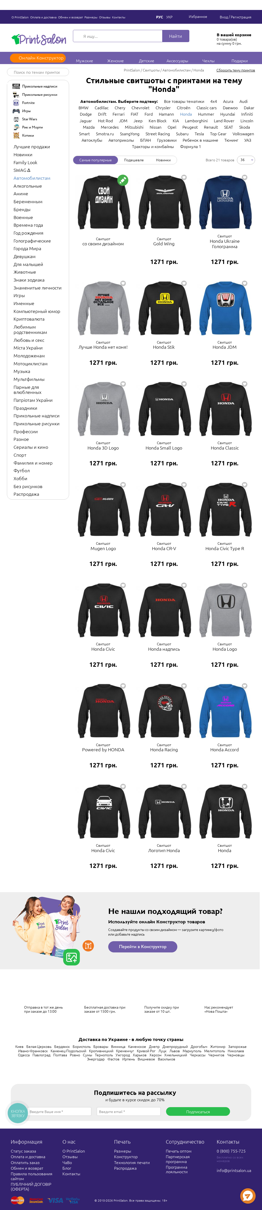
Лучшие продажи (32, 146)
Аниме (21, 193)
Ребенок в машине (200, 140)
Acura (228, 101)
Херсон (155, 1054)
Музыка (22, 371)
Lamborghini (196, 120)
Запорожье (237, 1046)
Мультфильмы (29, 379)
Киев (19, 1046)
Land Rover (224, 120)
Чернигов (216, 1054)
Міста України (28, 347)
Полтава (60, 1054)
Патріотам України (33, 400)
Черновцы (235, 1054)
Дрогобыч (199, 1046)
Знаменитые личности (38, 288)
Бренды (22, 209)
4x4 (213, 101)
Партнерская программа (178, 1159)
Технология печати (132, 1162)
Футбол (22, 470)
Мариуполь (192, 1050)
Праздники (25, 408)
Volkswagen (243, 133)
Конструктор (126, 1156)
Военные (23, 217)
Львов (174, 1050)
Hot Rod (105, 120)
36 (243, 159)
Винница (118, 1046)
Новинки (23, 154)
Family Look (25, 162)
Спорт (20, 455)
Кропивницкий (101, 1050)
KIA (176, 120)
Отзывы (105, 17)
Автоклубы (92, 140)
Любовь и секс (29, 340)
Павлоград (41, 1054)
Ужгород (123, 1054)
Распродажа (26, 494)
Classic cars (206, 107)
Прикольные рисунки (37, 423)
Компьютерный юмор (37, 311)
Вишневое (146, 1058)
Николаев (236, 1050)
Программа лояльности (177, 1169)
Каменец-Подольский (68, 1050)
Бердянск (62, 1046)
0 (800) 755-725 (231, 1150)
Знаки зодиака (29, 280)
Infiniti (247, 114)
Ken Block (158, 120)
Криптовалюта (29, 319)
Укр (169, 16)
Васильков (166, 1058)
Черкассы (197, 1054)
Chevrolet (140, 107)
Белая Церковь (38, 1046)
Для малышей (28, 264)
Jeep (138, 120)
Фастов (113, 1058)
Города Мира (27, 248)
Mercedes (110, 127)
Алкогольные (28, 186)
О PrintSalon (20, 17)
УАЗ (247, 140)
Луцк (162, 1050)
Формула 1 (190, 146)
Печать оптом (179, 1151)
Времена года (28, 225)
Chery (120, 107)
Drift (102, 114)
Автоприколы (121, 140)
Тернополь (104, 1054)
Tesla (199, 133)
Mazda (89, 127)
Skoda (244, 127)
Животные (25, 272)
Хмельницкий (175, 1054)
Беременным (28, 201)
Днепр (154, 1046)
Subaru (182, 133)
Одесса (24, 1054)
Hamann (166, 114)
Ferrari (119, 114)
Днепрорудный (175, 1046)
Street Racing (158, 133)
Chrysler (163, 107)
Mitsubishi (134, 127)
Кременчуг (125, 1050)
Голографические (32, 241)
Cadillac (101, 107)
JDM (123, 120)
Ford (149, 114)
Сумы (87, 1054)
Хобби (20, 478)
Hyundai (227, 114)
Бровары (100, 1046)
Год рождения (28, 233)
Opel (172, 127)
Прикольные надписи (37, 415)
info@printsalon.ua (234, 1170)
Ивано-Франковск (33, 1050)
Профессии (26, 431)
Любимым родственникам (30, 329)
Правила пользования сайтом (31, 1176)
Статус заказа (23, 1151)
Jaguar (86, 120)
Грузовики (167, 140)
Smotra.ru (105, 133)
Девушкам (25, 256)
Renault (211, 127)
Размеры (90, 17)
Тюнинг (231, 140)
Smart (84, 133)
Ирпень (128, 1058)
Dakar (249, 107)
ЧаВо (67, 1162)
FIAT (134, 114)
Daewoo (230, 107)
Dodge (86, 114)
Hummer (206, 114)
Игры (19, 295)
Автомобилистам (32, 178)
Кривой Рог (146, 1050)
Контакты (118, 17)
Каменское (137, 1046)
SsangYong (129, 133)
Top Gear (218, 133)
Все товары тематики (184, 101)
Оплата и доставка (43, 17)
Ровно (75, 1054)
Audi (243, 101)
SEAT (228, 127)
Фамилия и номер (33, 463)
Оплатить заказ (25, 1162)
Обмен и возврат (70, 17)
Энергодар (96, 1058)
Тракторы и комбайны (153, 146)
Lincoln (247, 120)
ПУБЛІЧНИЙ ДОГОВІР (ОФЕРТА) (31, 1186)
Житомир (217, 1046)
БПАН (145, 140)
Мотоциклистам (31, 363)
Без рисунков (28, 486)
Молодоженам (29, 355)
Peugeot (190, 127)
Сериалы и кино (31, 447)
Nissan (155, 127)
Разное (21, 439)
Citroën (183, 107)
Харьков (140, 1054)
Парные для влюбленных (27, 389)
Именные (24, 303)
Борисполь (82, 1046)
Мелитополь (214, 1050)
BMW (84, 107)
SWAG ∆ (22, 170)
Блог (66, 1168)
